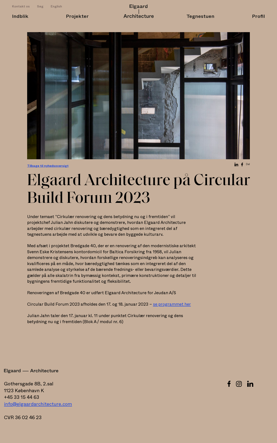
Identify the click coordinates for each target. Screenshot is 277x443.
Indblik (20, 16)
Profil (258, 16)
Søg (40, 6)
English (56, 6)
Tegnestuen (200, 16)
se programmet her (172, 304)
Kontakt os (21, 6)
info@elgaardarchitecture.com (38, 404)
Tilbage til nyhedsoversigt (48, 165)
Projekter (77, 16)
